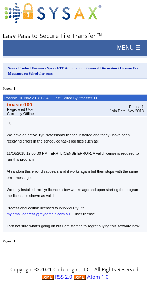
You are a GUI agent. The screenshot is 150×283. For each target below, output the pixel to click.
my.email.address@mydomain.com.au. (39, 214)
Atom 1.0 (98, 276)
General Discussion (101, 68)
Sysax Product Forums (26, 68)
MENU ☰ (129, 47)
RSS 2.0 (63, 276)
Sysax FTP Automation (65, 68)
